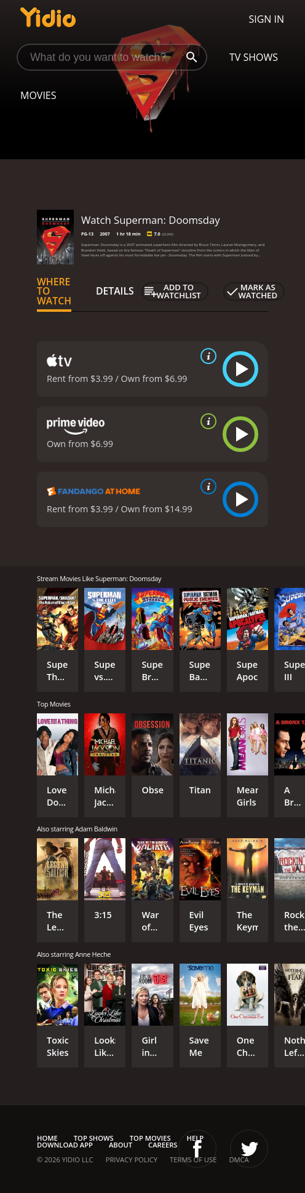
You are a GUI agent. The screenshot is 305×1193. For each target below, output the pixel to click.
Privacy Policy (131, 1159)
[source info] (206, 356)
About (120, 1144)
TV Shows (253, 57)
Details (115, 291)
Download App (65, 1144)
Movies (38, 95)
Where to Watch (54, 291)
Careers (162, 1144)
